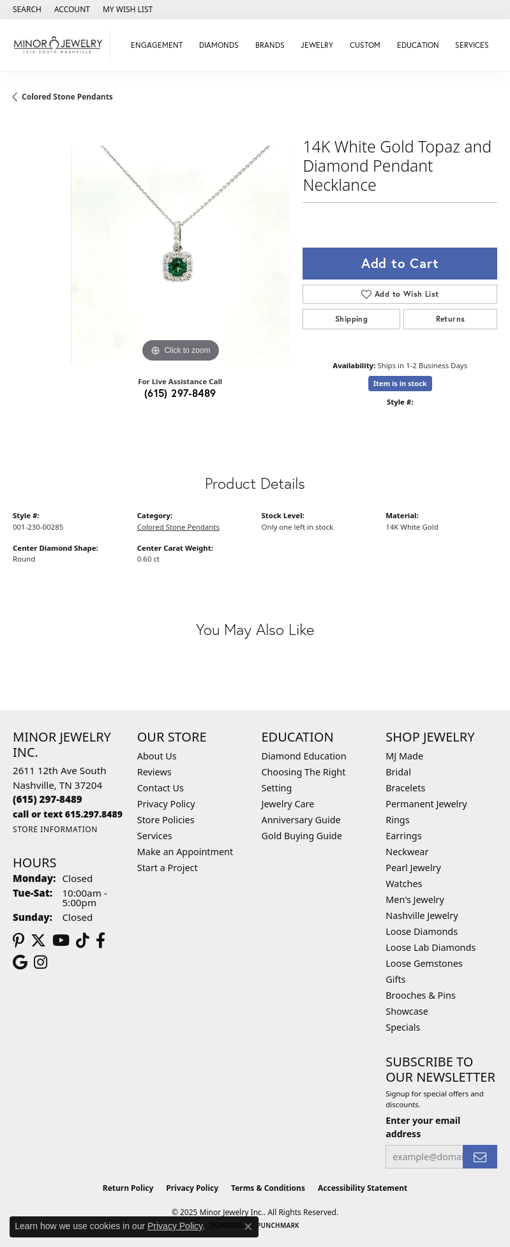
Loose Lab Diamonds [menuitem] (431, 947)
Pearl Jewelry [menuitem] (413, 868)
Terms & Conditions (268, 1188)
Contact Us (160, 788)
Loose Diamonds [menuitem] (422, 931)
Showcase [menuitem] (407, 1011)
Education (418, 45)
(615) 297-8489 (180, 392)
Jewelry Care (288, 804)
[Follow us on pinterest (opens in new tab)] (18, 940)
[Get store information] (55, 829)
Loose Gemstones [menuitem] (424, 963)
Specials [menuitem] (403, 1027)
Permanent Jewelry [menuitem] (426, 804)
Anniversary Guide (301, 820)
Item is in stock (400, 383)
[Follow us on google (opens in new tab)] (20, 962)
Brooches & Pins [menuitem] (420, 995)
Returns (450, 319)
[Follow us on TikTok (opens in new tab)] (82, 940)
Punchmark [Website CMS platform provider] (278, 1225)
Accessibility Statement (362, 1188)
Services (472, 45)
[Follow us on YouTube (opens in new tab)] (61, 940)
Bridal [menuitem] (398, 772)
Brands (270, 45)
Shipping (351, 319)
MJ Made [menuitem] (404, 756)
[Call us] (68, 814)
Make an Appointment (185, 852)
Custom (365, 45)
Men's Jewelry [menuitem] (415, 899)
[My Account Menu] (72, 9)
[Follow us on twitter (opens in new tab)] (38, 940)
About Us (157, 756)
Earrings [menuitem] (403, 836)
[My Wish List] (128, 9)
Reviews (154, 772)
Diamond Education (304, 756)
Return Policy (128, 1188)
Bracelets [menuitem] (405, 788)
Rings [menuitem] (397, 820)
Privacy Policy (166, 804)
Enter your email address (423, 1127)
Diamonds (219, 45)
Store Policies (166, 820)
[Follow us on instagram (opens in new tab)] (40, 962)
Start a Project (167, 868)
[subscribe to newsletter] (480, 1157)
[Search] (27, 9)
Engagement (157, 45)
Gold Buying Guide (302, 836)
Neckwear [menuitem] (407, 852)
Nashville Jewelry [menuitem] (422, 915)
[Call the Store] (47, 799)
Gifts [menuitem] (395, 979)
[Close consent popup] (248, 1226)
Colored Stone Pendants (67, 96)
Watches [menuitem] (404, 883)
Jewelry (317, 45)
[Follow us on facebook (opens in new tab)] (100, 940)
